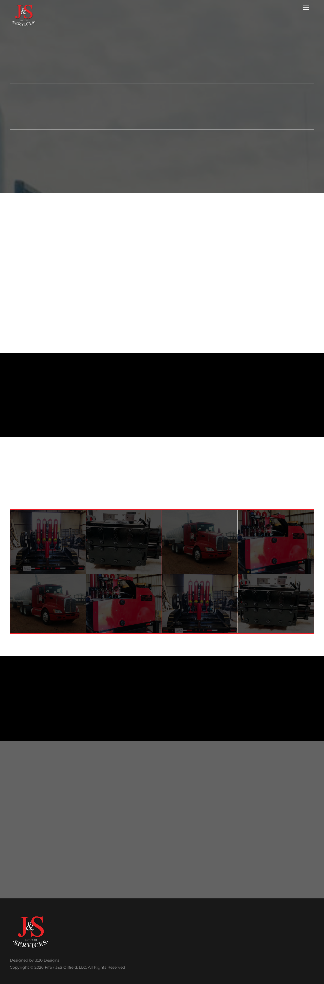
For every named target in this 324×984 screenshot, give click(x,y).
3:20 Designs (47, 960)
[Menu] (305, 7)
